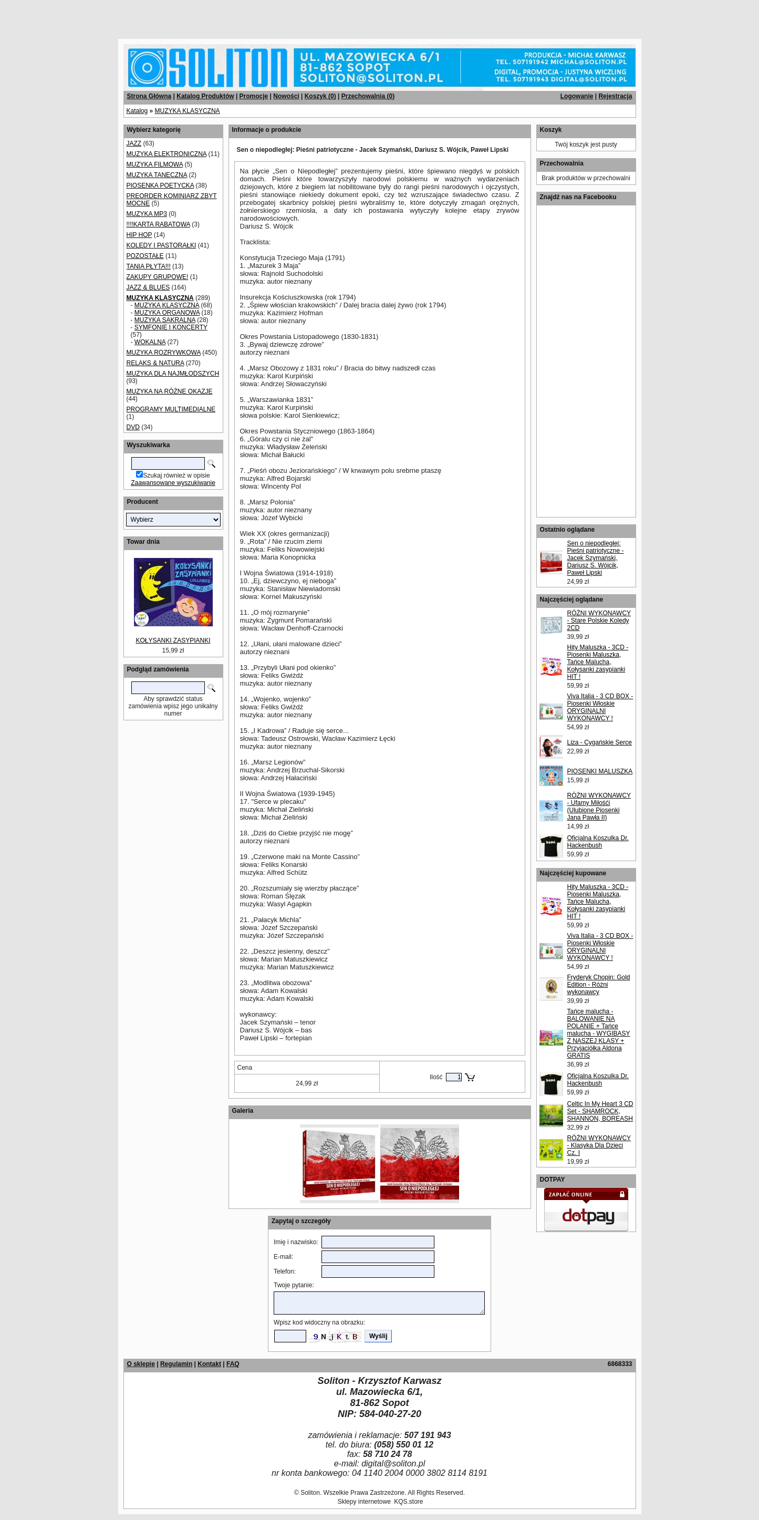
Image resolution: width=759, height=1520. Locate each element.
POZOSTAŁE (145, 256)
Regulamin (176, 1364)
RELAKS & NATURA (155, 363)
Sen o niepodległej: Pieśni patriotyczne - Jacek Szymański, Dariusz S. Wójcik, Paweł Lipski (595, 558)
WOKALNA (149, 342)
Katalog (137, 111)
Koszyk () (320, 96)
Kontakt (209, 1364)
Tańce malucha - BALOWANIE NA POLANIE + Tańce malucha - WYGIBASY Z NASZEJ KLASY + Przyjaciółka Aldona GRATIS (598, 1033)
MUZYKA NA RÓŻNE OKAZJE (170, 391)
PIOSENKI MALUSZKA (600, 771)
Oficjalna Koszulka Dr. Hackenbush (598, 841)
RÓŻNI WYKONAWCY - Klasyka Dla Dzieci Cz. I (599, 1145)
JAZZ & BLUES (148, 287)
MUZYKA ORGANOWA (167, 312)
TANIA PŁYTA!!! (149, 266)
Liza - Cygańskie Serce (599, 742)
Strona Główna (149, 96)
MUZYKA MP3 (147, 214)
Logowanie (577, 96)
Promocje (254, 96)
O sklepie (141, 1364)
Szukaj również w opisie (176, 475)
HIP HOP (139, 235)
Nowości (286, 96)
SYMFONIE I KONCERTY (170, 327)
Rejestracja (615, 96)
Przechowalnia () (367, 96)
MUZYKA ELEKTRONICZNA (167, 154)
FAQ (233, 1364)
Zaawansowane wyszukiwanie (173, 483)
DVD (133, 427)
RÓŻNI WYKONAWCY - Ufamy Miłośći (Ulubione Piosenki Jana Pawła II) (599, 806)
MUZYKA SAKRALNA (164, 320)
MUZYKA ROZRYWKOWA (164, 352)
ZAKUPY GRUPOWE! (158, 277)
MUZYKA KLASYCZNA (187, 111)
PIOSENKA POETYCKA (160, 185)
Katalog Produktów (205, 96)
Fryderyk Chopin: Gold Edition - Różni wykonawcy (598, 985)
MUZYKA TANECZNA (157, 175)
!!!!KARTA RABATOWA (158, 224)
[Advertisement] (127, 16)
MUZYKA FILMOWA (155, 164)
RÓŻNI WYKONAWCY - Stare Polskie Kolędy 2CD (599, 620)
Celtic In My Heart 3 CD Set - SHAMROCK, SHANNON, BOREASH (600, 1111)
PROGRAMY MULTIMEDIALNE (171, 409)
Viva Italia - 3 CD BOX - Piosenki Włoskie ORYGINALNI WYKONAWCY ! (600, 707)
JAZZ (134, 143)
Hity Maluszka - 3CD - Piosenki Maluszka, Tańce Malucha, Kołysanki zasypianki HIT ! (598, 662)
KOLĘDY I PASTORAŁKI (161, 245)
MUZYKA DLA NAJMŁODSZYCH (173, 373)
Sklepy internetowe (363, 1501)
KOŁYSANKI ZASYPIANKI (173, 640)
